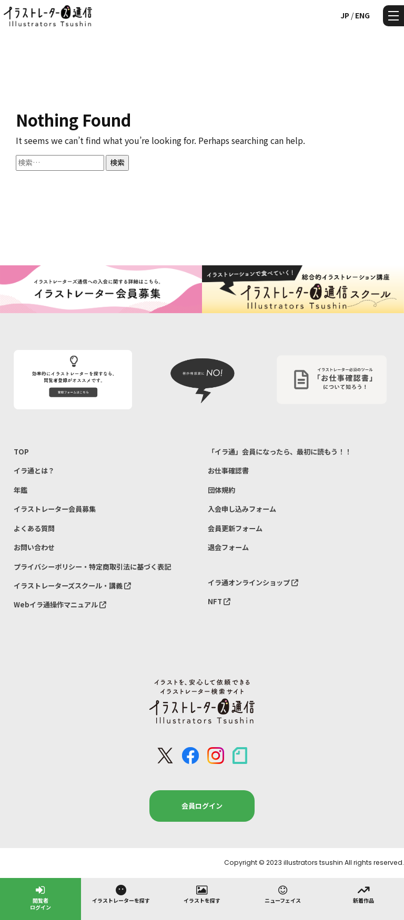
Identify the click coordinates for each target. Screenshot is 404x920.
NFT (219, 601)
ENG (362, 15)
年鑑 (20, 490)
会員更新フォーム (235, 528)
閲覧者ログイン (40, 897)
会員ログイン (202, 806)
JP (344, 15)
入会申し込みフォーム (242, 509)
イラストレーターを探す (121, 893)
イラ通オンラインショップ (253, 582)
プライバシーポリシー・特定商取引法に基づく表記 (92, 567)
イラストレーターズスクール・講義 (72, 586)
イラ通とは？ (34, 470)
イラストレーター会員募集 (55, 509)
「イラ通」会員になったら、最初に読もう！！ (279, 452)
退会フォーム (228, 547)
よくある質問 (34, 528)
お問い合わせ (34, 547)
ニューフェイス (283, 893)
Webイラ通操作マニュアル (60, 604)
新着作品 (363, 893)
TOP (21, 452)
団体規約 (221, 490)
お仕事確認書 (228, 470)
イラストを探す (202, 893)
